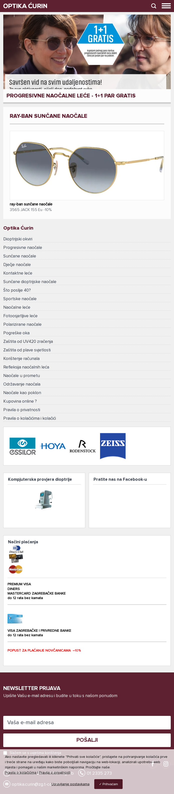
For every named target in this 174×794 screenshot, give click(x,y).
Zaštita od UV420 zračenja (28, 342)
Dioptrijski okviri (17, 239)
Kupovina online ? (20, 401)
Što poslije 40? (17, 290)
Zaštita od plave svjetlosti (27, 350)
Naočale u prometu (21, 376)
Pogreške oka (16, 333)
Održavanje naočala (21, 384)
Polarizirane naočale (22, 325)
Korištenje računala (21, 359)
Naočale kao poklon (22, 393)
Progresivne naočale (22, 248)
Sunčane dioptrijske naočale (29, 282)
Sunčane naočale (19, 256)
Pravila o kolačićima (20, 772)
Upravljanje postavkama (70, 784)
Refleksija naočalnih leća (26, 367)
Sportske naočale (20, 299)
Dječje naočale (17, 265)
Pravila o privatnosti (21, 410)
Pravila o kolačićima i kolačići (29, 418)
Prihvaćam (110, 784)
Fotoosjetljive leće (20, 316)
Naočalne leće (16, 307)
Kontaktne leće (17, 273)
